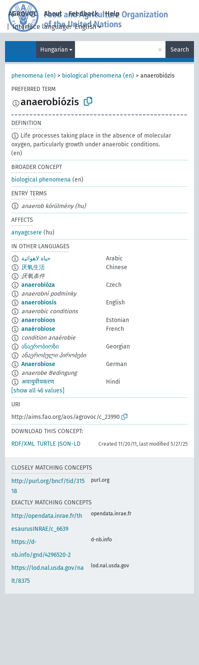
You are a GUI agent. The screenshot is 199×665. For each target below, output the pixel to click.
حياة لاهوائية (36, 258)
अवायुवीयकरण (37, 381)
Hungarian (54, 49)
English (85, 27)
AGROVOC (22, 14)
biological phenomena (41, 179)
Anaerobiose (38, 364)
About (53, 14)
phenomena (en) (33, 75)
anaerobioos (38, 320)
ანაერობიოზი (40, 346)
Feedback (83, 14)
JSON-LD (69, 443)
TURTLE (46, 443)
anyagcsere (26, 232)
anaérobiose (38, 328)
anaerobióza (38, 284)
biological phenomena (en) (98, 75)
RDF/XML (23, 443)
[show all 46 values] (38, 390)
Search (180, 49)
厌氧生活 (33, 267)
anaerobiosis (39, 302)
